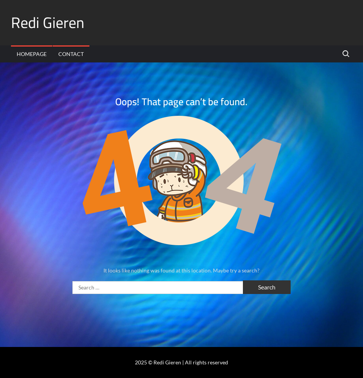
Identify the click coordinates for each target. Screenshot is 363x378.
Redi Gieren (47, 22)
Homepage (32, 54)
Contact (71, 54)
